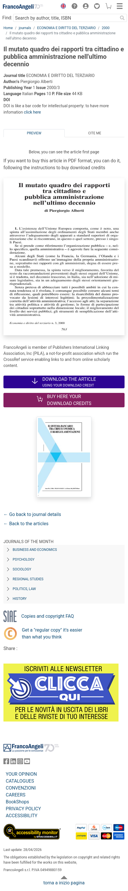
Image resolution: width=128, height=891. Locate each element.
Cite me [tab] (94, 133)
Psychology (24, 559)
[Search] (122, 18)
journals (25, 28)
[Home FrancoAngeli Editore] (23, 7)
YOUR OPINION (21, 774)
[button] (62, 7)
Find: (7, 17)
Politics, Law (24, 589)
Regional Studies (28, 579)
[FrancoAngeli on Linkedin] (13, 762)
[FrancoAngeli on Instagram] (20, 762)
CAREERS (15, 795)
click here (32, 112)
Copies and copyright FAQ (47, 616)
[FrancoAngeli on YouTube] (27, 762)
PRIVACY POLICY (23, 808)
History (20, 599)
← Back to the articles (25, 523)
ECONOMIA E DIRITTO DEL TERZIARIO (66, 28)
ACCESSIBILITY (21, 815)
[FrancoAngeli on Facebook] (6, 762)
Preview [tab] (34, 133)
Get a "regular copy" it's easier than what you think (52, 633)
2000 (106, 28)
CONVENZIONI (21, 788)
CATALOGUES (20, 781)
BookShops (17, 802)
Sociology (22, 569)
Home (8, 28)
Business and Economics (35, 550)
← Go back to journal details (32, 514)
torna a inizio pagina (64, 883)
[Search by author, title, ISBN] (65, 18)
